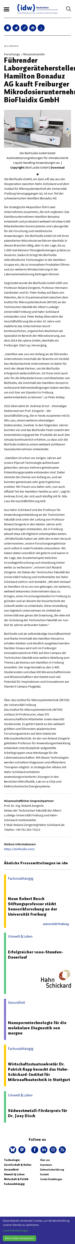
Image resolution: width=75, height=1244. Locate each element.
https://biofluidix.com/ (19, 849)
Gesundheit (11, 1169)
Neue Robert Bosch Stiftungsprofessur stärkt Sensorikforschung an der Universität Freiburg (32, 906)
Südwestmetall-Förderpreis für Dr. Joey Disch (37, 1113)
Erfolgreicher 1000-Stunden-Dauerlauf (35, 954)
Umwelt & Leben (14, 1174)
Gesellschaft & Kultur (17, 1165)
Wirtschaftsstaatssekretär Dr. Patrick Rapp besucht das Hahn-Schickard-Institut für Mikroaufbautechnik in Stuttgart (39, 1072)
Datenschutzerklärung (52, 1169)
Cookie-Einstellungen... (16, 1230)
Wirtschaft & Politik (16, 1179)
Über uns (45, 1160)
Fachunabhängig (14, 1184)
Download (58, 167)
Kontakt (44, 1174)
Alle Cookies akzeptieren (19, 1238)
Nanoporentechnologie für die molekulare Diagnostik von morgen (37, 1028)
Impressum (46, 1164)
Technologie (12, 1160)
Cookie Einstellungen (51, 1179)
